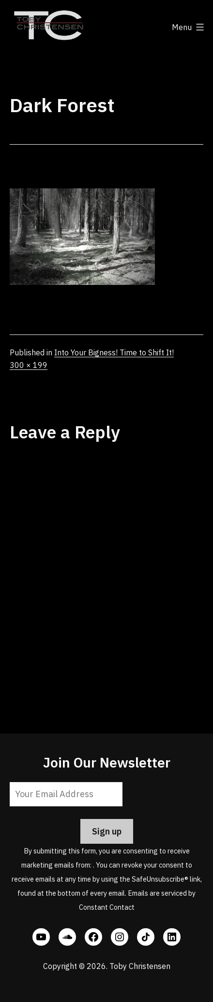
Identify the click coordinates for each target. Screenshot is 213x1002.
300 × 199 (28, 365)
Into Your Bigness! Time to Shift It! (114, 352)
